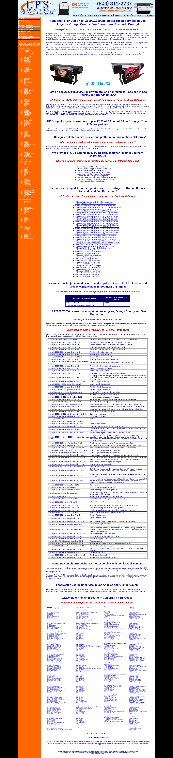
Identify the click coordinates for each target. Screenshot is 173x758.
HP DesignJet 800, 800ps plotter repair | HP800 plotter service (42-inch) (97, 243)
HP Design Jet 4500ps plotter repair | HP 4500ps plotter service (94, 246)
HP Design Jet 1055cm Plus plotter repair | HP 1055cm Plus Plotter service (98, 207)
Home (22, 18)
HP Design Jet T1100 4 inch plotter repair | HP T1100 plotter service (96, 211)
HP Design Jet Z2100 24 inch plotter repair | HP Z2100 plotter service (96, 218)
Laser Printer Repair (27, 25)
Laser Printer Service (27, 23)
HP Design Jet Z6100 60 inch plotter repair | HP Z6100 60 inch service (97, 228)
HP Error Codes (26, 32)
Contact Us (24, 21)
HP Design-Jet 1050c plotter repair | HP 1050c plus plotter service (95, 204)
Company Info (25, 38)
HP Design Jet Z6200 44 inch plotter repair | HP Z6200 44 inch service (97, 232)
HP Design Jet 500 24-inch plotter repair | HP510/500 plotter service (96, 237)
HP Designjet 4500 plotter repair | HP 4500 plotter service (93, 244)
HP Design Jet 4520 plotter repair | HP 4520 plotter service (93, 248)
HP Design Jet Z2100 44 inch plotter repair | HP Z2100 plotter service (96, 216)
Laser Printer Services (93, 751)
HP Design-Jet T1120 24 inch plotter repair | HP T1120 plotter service (96, 213)
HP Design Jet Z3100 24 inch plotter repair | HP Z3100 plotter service (96, 221)
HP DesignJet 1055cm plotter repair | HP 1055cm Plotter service (95, 205)
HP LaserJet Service (27, 29)
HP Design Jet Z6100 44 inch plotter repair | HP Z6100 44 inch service (97, 227)
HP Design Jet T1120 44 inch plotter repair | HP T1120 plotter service (96, 214)
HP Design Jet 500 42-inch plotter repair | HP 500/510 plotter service (96, 239)
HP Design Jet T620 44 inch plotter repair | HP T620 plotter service (96, 236)
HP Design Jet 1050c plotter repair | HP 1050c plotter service (94, 202)
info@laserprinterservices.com (98, 737)
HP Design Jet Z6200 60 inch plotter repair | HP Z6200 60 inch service (97, 230)
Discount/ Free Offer (27, 36)
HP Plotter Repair (26, 34)
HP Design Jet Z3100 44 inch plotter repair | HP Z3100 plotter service (96, 220)
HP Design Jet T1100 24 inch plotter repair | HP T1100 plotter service (96, 209)
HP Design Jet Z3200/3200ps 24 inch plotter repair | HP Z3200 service (97, 225)
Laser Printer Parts (27, 27)
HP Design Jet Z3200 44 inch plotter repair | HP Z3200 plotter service (96, 223)
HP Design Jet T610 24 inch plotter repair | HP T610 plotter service (96, 234)
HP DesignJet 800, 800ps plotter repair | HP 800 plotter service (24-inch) (97, 241)
